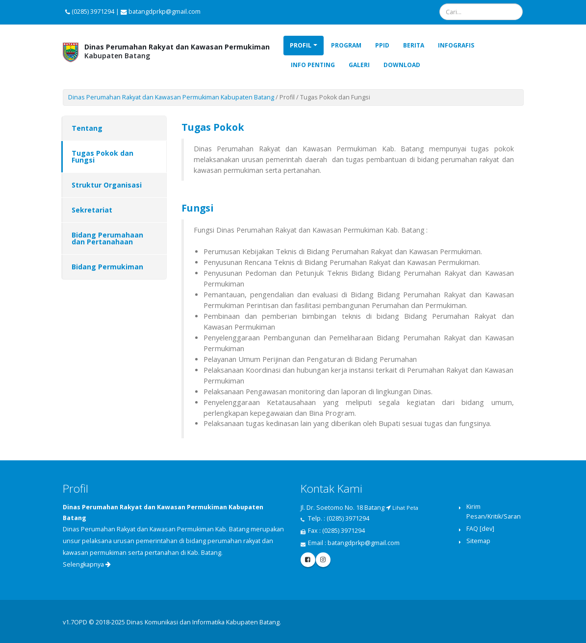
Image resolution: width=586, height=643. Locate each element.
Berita (413, 45)
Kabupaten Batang (177, 51)
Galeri (359, 65)
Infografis (456, 45)
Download (401, 65)
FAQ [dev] (480, 528)
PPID (382, 45)
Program (346, 45)
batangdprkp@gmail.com (364, 543)
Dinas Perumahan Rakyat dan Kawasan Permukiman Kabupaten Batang (171, 97)
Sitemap (478, 541)
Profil (300, 45)
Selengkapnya (87, 564)
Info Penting (313, 65)
